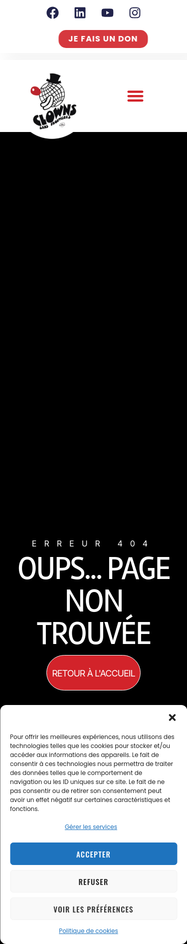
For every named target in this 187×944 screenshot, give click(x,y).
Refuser (93, 881)
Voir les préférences (93, 909)
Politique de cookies (88, 930)
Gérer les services (91, 826)
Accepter (93, 854)
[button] (172, 717)
